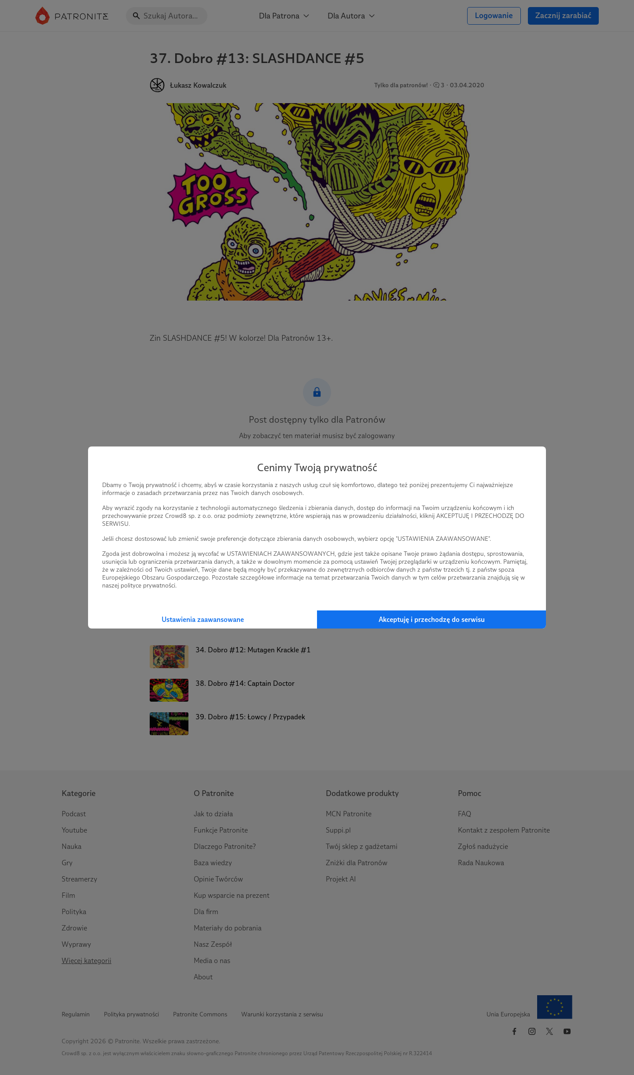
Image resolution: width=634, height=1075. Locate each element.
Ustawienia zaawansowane (203, 619)
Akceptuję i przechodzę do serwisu (432, 619)
